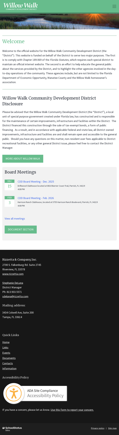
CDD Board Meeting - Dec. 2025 (36, 181)
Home (5, 342)
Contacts (7, 363)
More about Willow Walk (23, 158)
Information (9, 368)
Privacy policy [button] (97, 428)
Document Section (20, 229)
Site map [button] (112, 428)
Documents (9, 358)
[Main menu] (114, 6)
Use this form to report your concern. (72, 410)
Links (5, 347)
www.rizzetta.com (13, 274)
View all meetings (15, 218)
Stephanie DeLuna (12, 283)
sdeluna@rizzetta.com (15, 296)
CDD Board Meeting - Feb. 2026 (36, 198)
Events (6, 353)
